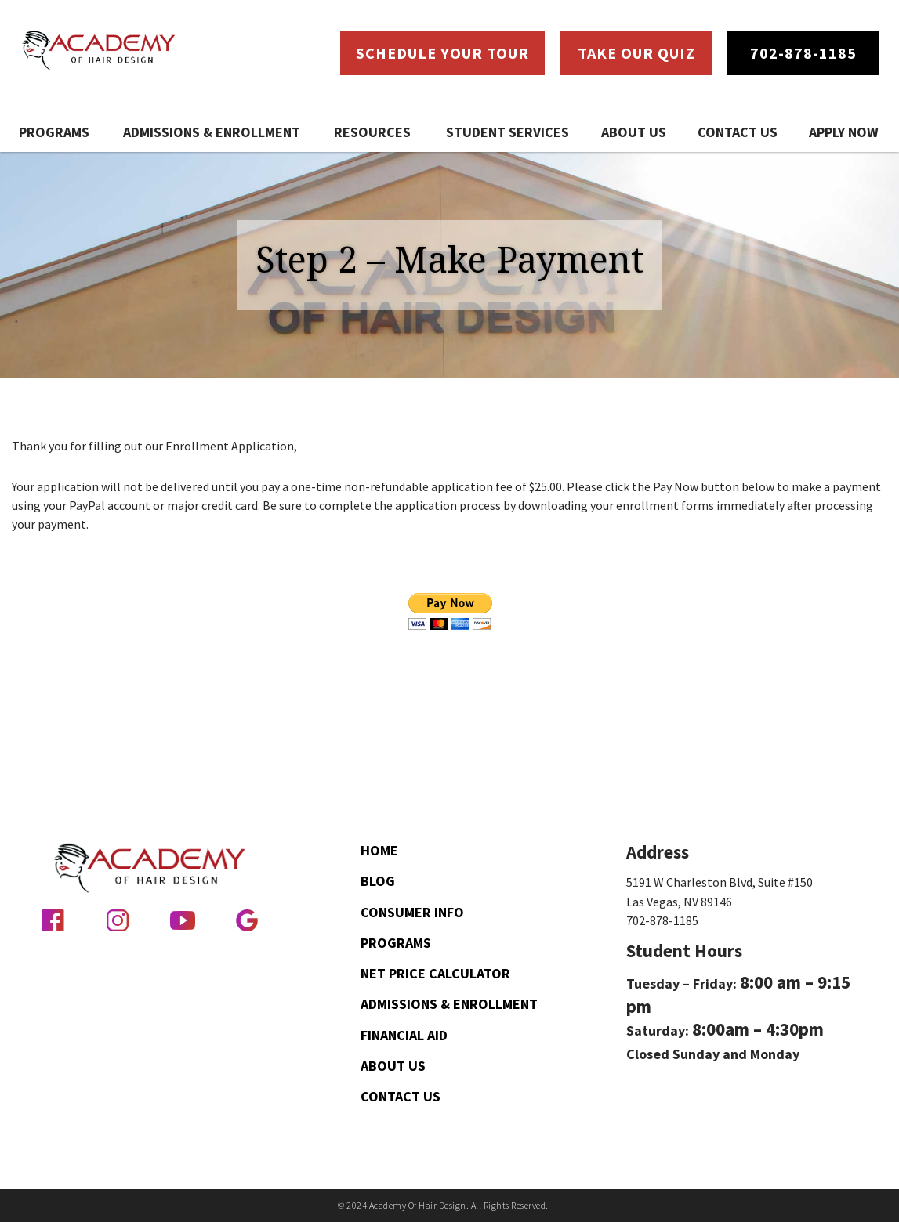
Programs (54, 132)
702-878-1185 (662, 920)
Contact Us (738, 132)
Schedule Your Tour (442, 53)
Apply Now (844, 132)
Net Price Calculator (435, 973)
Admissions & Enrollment (211, 132)
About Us (633, 132)
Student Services (507, 132)
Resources (372, 132)
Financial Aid (404, 1035)
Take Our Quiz (636, 53)
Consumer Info (412, 912)
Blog (378, 881)
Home (379, 850)
